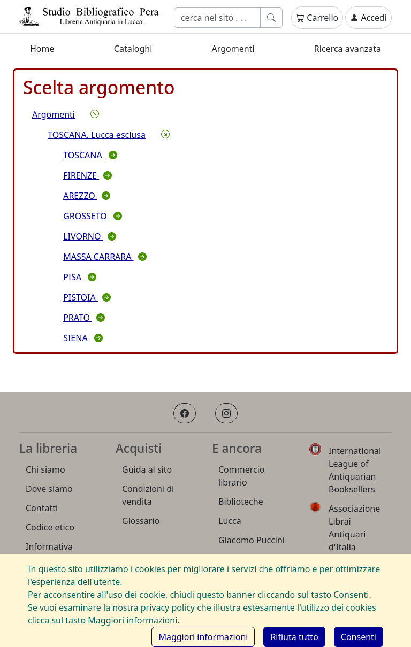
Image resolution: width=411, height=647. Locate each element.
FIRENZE (87, 175)
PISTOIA (87, 297)
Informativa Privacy (49, 553)
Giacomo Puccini (251, 540)
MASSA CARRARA (105, 257)
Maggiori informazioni (203, 637)
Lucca (229, 521)
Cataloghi (133, 49)
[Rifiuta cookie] (294, 637)
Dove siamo (49, 489)
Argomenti (233, 49)
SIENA (83, 338)
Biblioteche (240, 501)
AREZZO (86, 196)
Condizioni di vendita (148, 495)
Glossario (140, 521)
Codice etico (50, 527)
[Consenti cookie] (358, 637)
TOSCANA (90, 155)
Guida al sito (147, 469)
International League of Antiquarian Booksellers (355, 470)
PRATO (84, 317)
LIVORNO (89, 236)
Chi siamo (45, 469)
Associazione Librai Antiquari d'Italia (354, 528)
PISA (79, 277)
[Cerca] (217, 17)
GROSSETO (92, 216)
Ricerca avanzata (347, 49)
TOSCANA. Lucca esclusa (97, 135)
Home (42, 49)
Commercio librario (241, 476)
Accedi (368, 18)
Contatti (42, 508)
